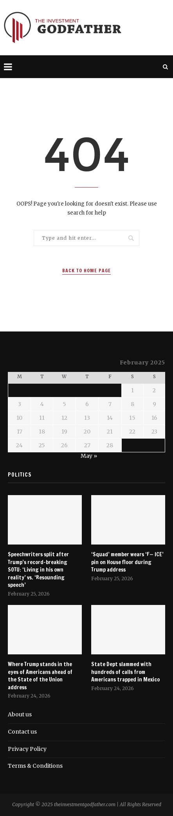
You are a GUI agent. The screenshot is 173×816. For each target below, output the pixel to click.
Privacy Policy (27, 748)
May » (89, 455)
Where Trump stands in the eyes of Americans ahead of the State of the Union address (40, 676)
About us (20, 714)
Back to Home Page (86, 270)
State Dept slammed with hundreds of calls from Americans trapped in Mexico (125, 672)
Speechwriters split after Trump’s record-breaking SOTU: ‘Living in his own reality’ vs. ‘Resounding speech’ (38, 570)
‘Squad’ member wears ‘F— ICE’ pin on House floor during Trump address (127, 562)
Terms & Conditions (35, 765)
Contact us (22, 731)
